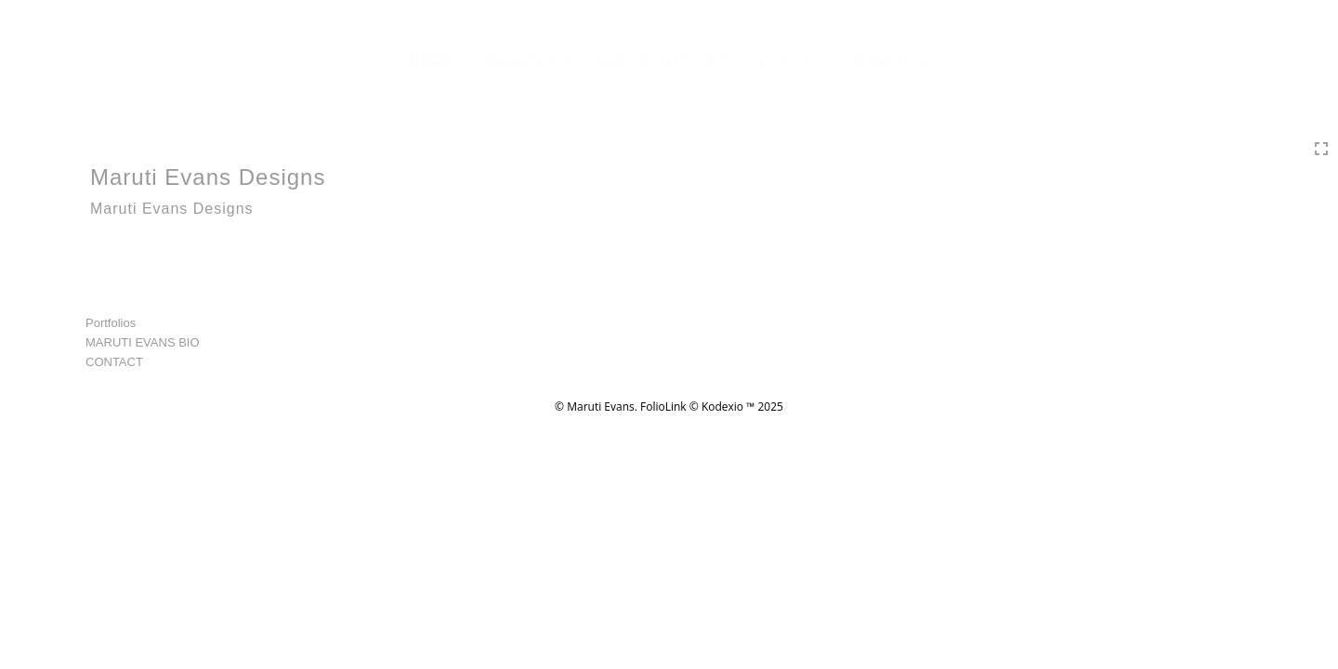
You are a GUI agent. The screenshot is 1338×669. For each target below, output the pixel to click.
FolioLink (663, 406)
